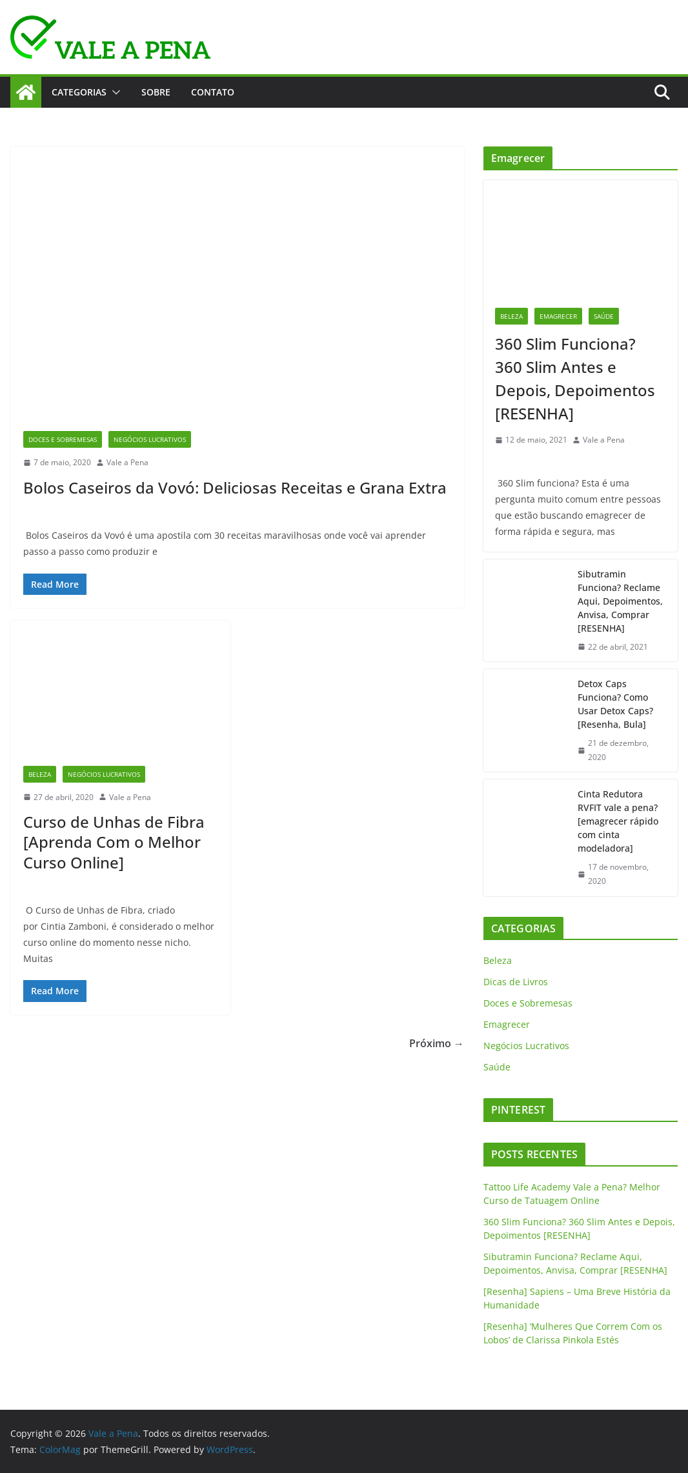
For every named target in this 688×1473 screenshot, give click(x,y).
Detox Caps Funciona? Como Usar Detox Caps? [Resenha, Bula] (615, 703)
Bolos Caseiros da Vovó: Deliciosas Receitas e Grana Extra (235, 487)
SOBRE (155, 92)
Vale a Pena (127, 462)
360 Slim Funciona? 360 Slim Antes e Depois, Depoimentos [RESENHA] (575, 378)
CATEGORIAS (79, 92)
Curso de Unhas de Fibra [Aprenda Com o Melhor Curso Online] (114, 841)
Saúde (604, 316)
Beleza (39, 774)
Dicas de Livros (515, 982)
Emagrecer (558, 316)
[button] (113, 92)
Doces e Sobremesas (62, 439)
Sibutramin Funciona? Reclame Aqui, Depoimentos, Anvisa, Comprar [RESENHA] (620, 601)
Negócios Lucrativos (150, 439)
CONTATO (212, 92)
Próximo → (436, 1043)
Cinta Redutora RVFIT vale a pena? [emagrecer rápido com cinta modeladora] (618, 821)
